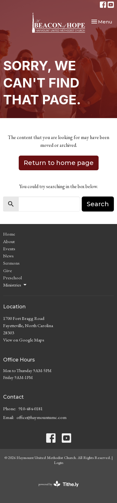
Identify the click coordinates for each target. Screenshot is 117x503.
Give (7, 270)
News (8, 256)
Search (98, 204)
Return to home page (59, 163)
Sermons (11, 263)
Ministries (15, 285)
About (9, 241)
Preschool (12, 278)
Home (9, 234)
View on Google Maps (23, 340)
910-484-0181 (30, 408)
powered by (58, 484)
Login (58, 462)
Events (9, 249)
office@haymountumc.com (41, 417)
